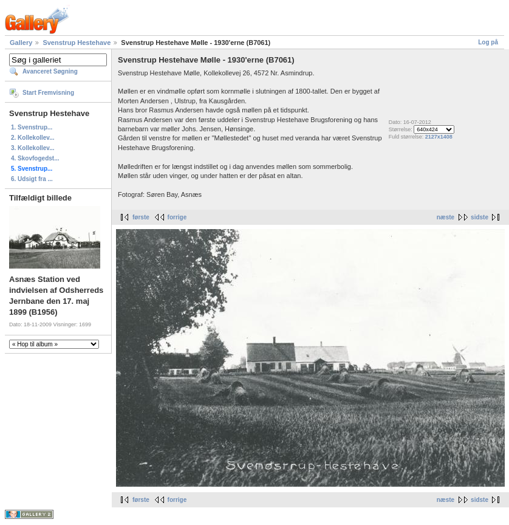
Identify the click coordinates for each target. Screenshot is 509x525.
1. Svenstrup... (31, 127)
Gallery (21, 42)
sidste (479, 217)
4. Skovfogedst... (35, 158)
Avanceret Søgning (50, 71)
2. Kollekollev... (33, 137)
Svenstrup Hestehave (77, 42)
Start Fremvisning (48, 92)
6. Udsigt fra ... (32, 179)
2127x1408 (439, 137)
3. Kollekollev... (33, 148)
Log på (488, 42)
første (140, 217)
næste (445, 217)
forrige (177, 217)
